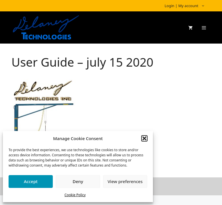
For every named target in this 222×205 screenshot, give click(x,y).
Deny (78, 181)
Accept (31, 181)
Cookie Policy (75, 194)
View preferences (125, 181)
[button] (144, 138)
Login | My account (188, 5)
